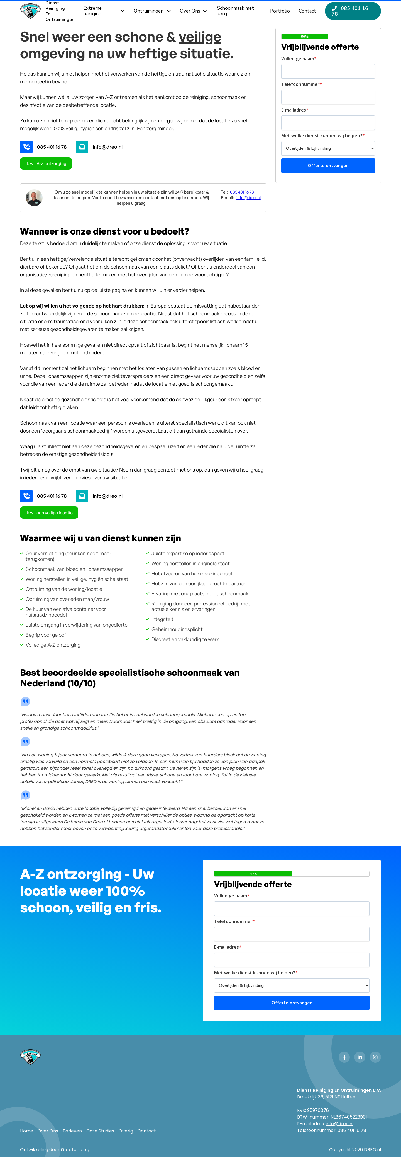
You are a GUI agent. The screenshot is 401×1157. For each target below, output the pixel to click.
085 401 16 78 (52, 147)
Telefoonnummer (301, 84)
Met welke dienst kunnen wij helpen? (323, 135)
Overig (126, 1131)
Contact (147, 1131)
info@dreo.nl (108, 147)
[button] (194, 11)
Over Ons (48, 1131)
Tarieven (72, 1131)
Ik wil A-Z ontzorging (46, 163)
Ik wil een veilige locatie (49, 512)
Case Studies (100, 1131)
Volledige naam (299, 58)
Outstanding (75, 1149)
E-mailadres (295, 110)
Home (26, 1131)
